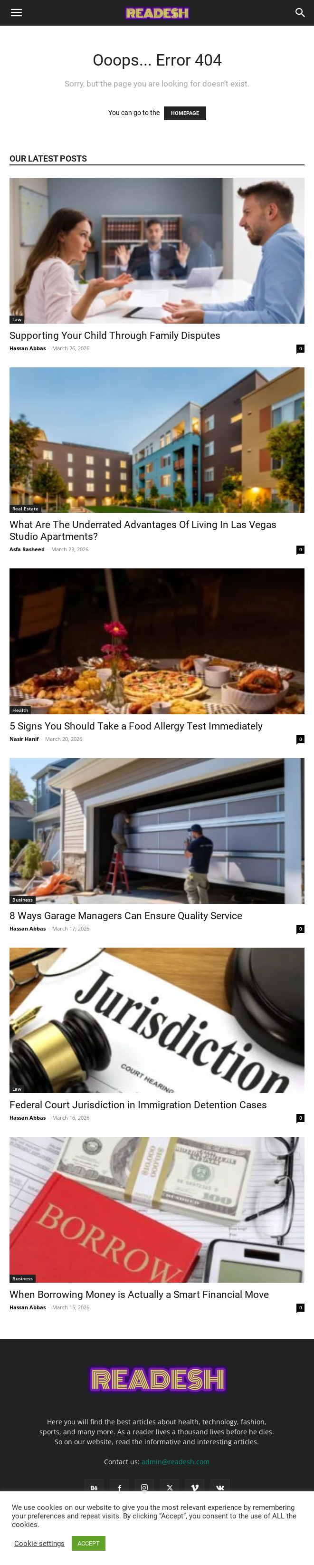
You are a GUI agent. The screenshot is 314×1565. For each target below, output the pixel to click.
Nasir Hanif (24, 738)
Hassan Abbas (28, 348)
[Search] (300, 13)
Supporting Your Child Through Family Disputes (116, 335)
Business (22, 899)
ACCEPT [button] (88, 1543)
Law (16, 319)
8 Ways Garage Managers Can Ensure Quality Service (127, 916)
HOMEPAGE (185, 113)
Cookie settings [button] (39, 1543)
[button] (16, 13)
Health (20, 710)
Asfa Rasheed (27, 549)
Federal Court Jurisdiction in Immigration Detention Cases (139, 1105)
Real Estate (25, 508)
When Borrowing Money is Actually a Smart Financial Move (140, 1294)
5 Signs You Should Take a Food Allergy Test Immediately (137, 726)
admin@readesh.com (175, 1461)
